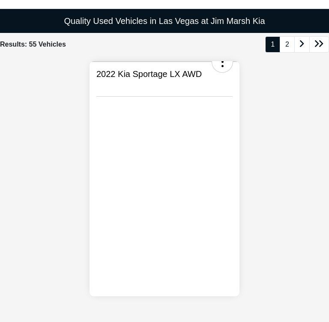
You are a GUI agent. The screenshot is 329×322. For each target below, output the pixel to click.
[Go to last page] (319, 44)
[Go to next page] (302, 44)
